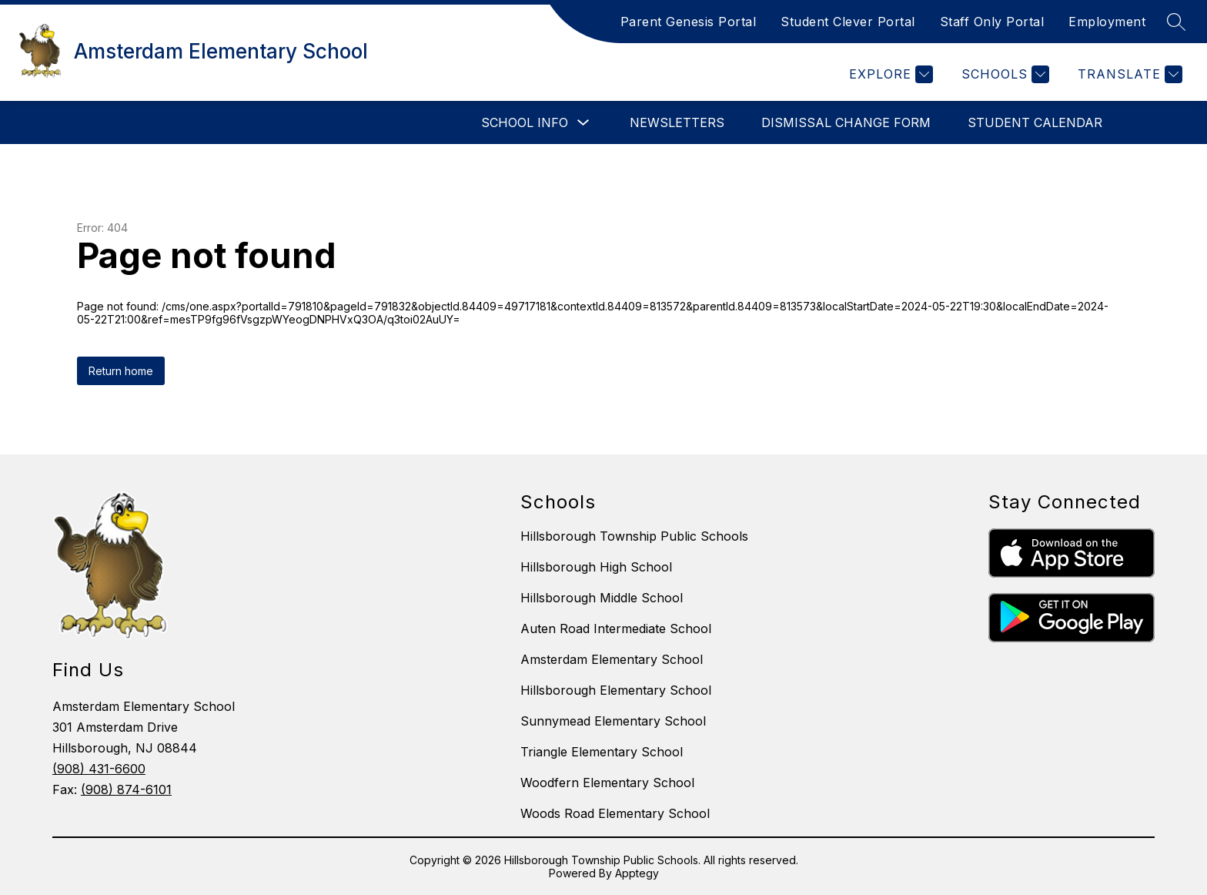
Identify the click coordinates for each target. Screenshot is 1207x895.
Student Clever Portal (848, 21)
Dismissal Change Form (846, 122)
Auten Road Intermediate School (615, 628)
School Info (524, 122)
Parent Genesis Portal (688, 21)
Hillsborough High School (596, 567)
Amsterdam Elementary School (611, 659)
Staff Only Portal (992, 21)
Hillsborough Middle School (601, 597)
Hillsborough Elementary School (615, 690)
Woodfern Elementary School (607, 782)
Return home (121, 370)
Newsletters (677, 122)
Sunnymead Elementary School (613, 721)
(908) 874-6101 (126, 789)
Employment (1106, 21)
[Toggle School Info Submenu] (583, 122)
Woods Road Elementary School (615, 813)
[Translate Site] (1128, 74)
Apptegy (637, 873)
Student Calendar (1035, 122)
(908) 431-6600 (98, 768)
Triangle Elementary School (601, 751)
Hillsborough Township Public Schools (634, 536)
